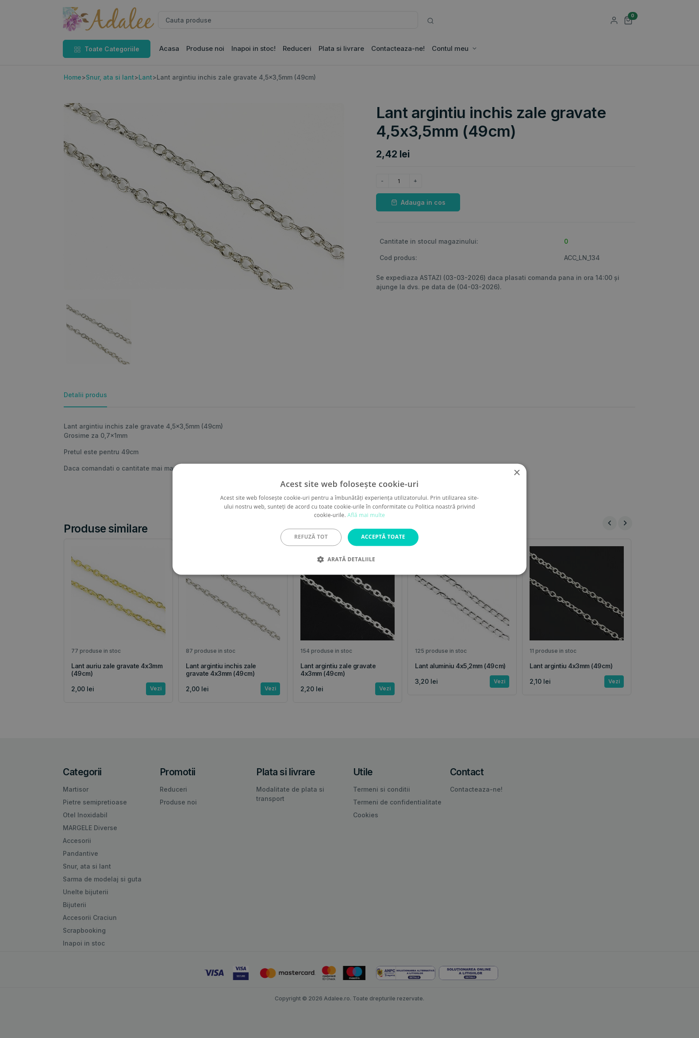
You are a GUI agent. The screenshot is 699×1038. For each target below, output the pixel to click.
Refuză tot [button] (311, 537)
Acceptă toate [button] (383, 537)
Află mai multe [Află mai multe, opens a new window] (366, 515)
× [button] (516, 473)
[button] (349, 559)
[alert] (349, 519)
